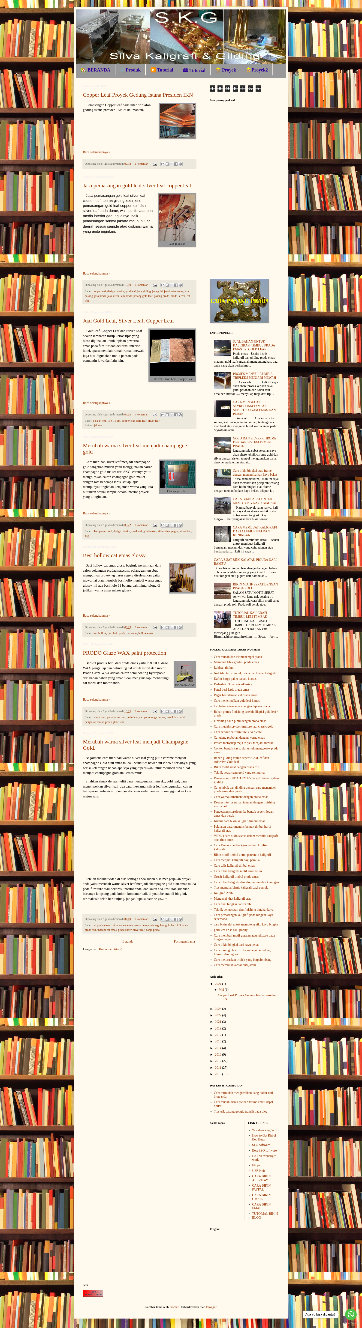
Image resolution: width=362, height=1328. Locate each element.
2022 (218, 1015)
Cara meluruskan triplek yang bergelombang (243, 959)
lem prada (126, 296)
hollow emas (145, 633)
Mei (222, 989)
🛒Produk (130, 69)
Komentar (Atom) (110, 949)
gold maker (150, 531)
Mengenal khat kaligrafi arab (232, 898)
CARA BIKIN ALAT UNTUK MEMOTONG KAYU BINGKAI (254, 501)
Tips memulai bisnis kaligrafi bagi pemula (241, 887)
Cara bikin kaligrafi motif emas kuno (238, 871)
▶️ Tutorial (161, 69)
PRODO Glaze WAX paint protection (124, 653)
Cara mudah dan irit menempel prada (238, 657)
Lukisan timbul (224, 667)
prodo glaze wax (114, 722)
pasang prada (161, 296)
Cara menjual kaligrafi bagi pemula (237, 860)
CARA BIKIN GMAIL (261, 1197)
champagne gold (102, 531)
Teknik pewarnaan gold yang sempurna (239, 772)
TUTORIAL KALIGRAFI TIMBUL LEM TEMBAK (250, 614)
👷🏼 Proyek (225, 69)
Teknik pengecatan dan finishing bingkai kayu (244, 909)
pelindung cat (134, 717)
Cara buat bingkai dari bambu (233, 904)
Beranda (127, 941)
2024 (218, 984)
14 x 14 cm (99, 420)
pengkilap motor (94, 722)
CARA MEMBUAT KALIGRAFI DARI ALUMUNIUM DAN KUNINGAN (255, 531)
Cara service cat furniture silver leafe (238, 732)
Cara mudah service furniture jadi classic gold (243, 726)
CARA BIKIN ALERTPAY (261, 1178)
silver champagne (168, 531)
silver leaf (184, 296)
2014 (218, 1048)
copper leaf (99, 291)
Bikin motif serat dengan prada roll (236, 767)
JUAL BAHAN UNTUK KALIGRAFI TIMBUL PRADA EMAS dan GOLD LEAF (254, 345)
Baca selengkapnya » (96, 152)
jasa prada (100, 296)
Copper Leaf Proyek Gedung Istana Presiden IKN (138, 95)
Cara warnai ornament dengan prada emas (241, 797)
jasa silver (113, 296)
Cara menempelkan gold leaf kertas (237, 700)
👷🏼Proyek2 (257, 69)
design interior (115, 291)
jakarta (98, 425)
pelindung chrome (154, 717)
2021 (218, 1022)
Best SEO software (264, 1150)
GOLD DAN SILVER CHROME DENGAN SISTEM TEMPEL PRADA (254, 442)
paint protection (116, 717)
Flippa (256, 1165)
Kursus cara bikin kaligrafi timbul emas (239, 821)
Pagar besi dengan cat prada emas (236, 695)
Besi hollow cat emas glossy (114, 555)
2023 (218, 1009)
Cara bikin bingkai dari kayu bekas (236, 944)
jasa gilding (144, 291)
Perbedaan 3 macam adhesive (233, 684)
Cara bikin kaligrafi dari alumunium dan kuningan (246, 882)
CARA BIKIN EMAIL (261, 1206)
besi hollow (99, 633)
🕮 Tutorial (194, 70)
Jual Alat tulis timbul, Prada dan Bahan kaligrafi (245, 673)
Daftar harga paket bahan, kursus (235, 678)
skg (87, 300)
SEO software (261, 1145)
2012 (218, 1061)
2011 (218, 1067)
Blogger (211, 1307)
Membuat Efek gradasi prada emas (236, 662)
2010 (218, 1074)
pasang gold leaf (143, 296)
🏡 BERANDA (95, 69)
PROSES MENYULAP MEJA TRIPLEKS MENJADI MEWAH (254, 375)
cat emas (132, 633)
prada (174, 296)
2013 (218, 1054)
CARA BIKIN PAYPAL (261, 1187)
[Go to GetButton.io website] (351, 1323)
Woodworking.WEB (265, 1130)
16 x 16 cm (113, 420)
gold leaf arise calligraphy (231, 930)
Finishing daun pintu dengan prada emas (240, 721)
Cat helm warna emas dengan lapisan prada (242, 706)
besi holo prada (116, 633)
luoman (174, 1307)
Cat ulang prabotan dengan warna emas (239, 737)
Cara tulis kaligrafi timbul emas (234, 865)
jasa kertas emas (173, 291)
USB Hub (258, 1171)
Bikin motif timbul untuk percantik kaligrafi (242, 854)
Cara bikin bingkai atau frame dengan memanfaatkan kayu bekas (255, 472)
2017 (218, 1035)
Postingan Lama (184, 941)
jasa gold (157, 291)
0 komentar (141, 284)
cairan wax (99, 717)
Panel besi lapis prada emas (232, 689)
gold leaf (131, 291)
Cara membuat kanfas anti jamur (235, 965)
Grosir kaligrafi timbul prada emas (236, 876)
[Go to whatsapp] (351, 1314)
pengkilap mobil (175, 717)
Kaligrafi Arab (223, 893)
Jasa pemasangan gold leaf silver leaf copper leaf (137, 185)
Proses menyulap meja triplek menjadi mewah (244, 743)
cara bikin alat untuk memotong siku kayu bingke (246, 924)
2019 (218, 1028)
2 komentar (141, 163)
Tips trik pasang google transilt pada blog (241, 1111)
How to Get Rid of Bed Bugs (264, 1137)
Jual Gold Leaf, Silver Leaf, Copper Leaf (128, 321)
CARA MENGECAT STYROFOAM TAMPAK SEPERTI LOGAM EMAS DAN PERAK (254, 407)
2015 (218, 1041)
